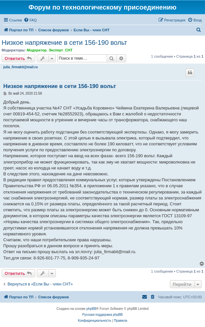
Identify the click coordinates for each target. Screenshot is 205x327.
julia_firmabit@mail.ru (20, 67)
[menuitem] (30, 20)
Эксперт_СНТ (61, 50)
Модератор (36, 50)
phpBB (91, 309)
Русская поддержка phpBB (102, 314)
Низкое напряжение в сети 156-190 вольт (64, 42)
